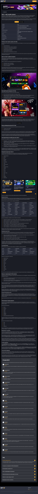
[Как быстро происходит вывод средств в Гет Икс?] (19, 474)
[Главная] (3, 1)
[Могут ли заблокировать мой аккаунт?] (19, 471)
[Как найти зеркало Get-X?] (19, 460)
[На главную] (6, 488)
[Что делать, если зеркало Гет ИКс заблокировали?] (19, 466)
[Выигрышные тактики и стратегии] (19, 480)
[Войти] (16, 22)
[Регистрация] (21, 22)
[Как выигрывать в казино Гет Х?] (19, 468)
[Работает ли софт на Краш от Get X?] (19, 477)
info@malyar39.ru (30, 489)
